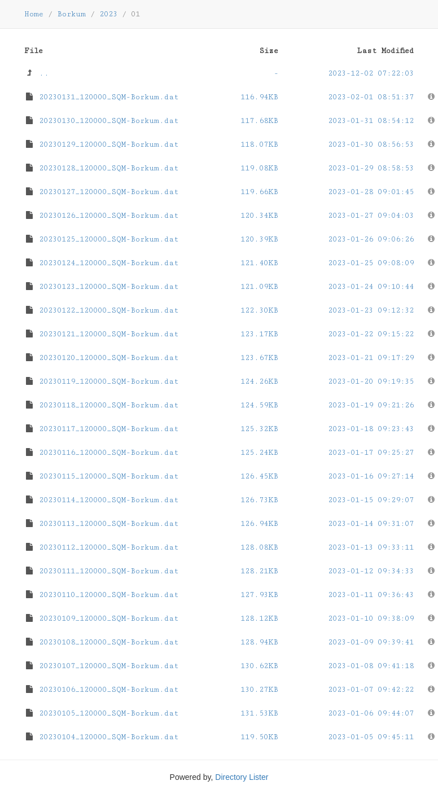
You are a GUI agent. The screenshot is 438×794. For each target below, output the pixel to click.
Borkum (71, 14)
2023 (108, 14)
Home (33, 14)
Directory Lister (241, 777)
